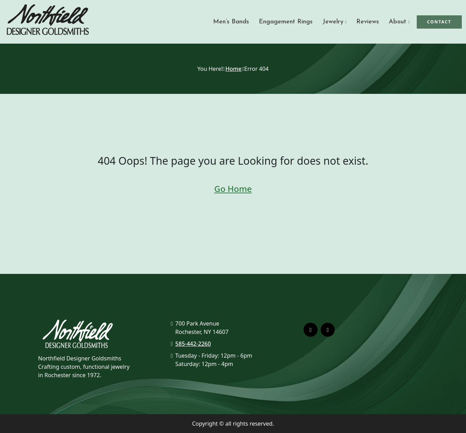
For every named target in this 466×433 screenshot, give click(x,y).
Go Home (233, 188)
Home (233, 69)
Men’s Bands (231, 21)
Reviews (367, 21)
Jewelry (332, 21)
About (397, 21)
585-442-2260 (193, 344)
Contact (439, 22)
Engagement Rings (286, 21)
